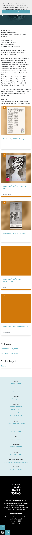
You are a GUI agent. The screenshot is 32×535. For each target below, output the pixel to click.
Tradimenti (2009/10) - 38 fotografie (15, 327)
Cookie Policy (11, 509)
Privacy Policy (20, 509)
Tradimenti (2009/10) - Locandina (14, 234)
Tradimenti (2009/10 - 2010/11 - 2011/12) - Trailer (13, 280)
